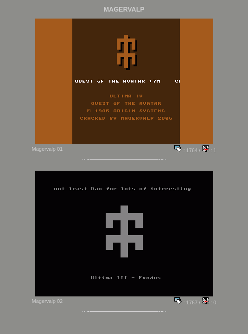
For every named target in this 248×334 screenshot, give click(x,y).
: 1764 (185, 150)
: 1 (209, 150)
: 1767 (185, 302)
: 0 (209, 302)
